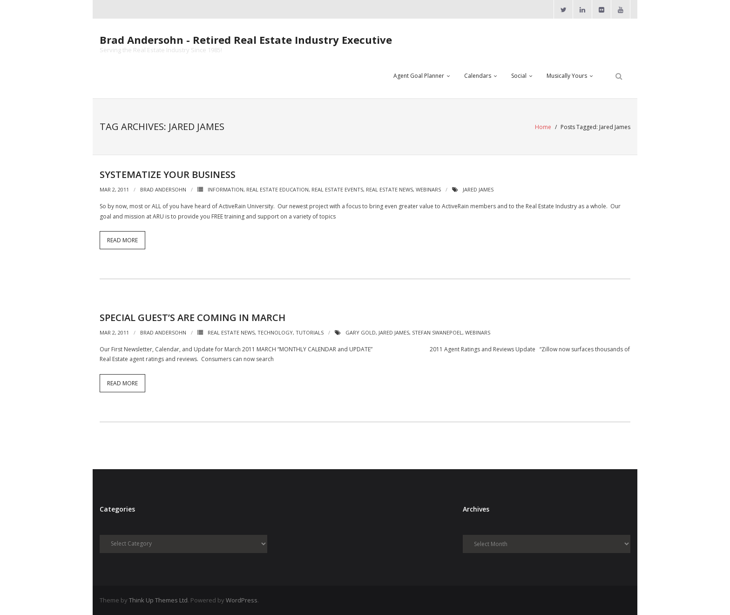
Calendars (477, 76)
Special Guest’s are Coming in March (192, 317)
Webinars (428, 189)
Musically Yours (567, 76)
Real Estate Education (277, 189)
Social (519, 76)
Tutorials (310, 332)
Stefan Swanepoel (437, 332)
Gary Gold (360, 332)
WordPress (241, 600)
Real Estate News (389, 189)
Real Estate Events (337, 189)
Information (225, 189)
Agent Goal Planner (418, 76)
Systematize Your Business (168, 174)
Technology (275, 332)
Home (543, 127)
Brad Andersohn (163, 189)
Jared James (478, 189)
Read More (122, 240)
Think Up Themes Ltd (158, 600)
